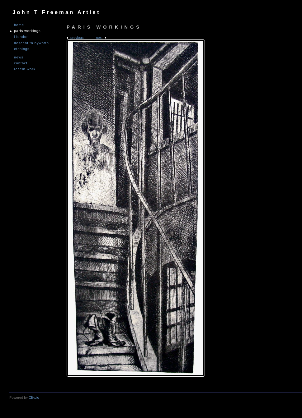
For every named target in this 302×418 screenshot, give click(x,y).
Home (19, 25)
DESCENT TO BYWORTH (31, 43)
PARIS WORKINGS (27, 31)
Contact (20, 63)
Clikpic (34, 397)
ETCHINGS (22, 49)
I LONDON (21, 37)
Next (99, 37)
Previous (76, 37)
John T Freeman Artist (56, 12)
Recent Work (24, 69)
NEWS (18, 57)
